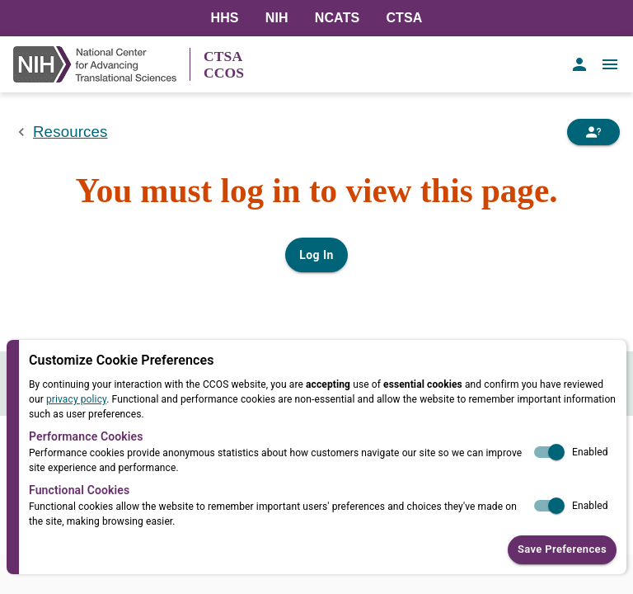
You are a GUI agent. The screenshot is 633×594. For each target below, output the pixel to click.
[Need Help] (593, 132)
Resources (70, 131)
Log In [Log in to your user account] (316, 255)
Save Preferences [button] (562, 550)
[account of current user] (579, 64)
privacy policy (76, 399)
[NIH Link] (101, 64)
